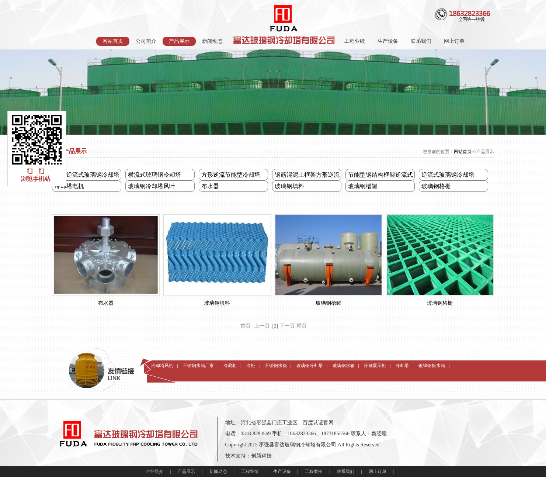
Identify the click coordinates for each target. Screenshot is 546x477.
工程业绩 (354, 41)
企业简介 (154, 471)
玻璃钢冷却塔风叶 (151, 186)
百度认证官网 (318, 422)
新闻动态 (212, 41)
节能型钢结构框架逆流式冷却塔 (380, 176)
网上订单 (454, 41)
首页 (245, 326)
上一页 (262, 326)
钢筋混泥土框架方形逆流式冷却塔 (307, 176)
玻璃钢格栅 (436, 186)
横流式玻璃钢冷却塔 (154, 175)
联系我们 (421, 41)
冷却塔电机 (69, 186)
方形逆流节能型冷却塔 (230, 175)
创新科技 (261, 456)
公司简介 (146, 41)
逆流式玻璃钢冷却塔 (447, 175)
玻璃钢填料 (289, 186)
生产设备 (388, 41)
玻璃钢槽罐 (363, 186)
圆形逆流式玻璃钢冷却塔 (87, 175)
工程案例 (314, 471)
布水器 (210, 186)
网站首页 (112, 41)
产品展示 (179, 41)
